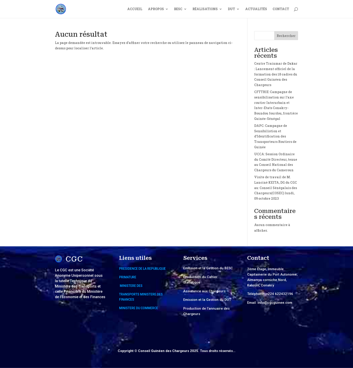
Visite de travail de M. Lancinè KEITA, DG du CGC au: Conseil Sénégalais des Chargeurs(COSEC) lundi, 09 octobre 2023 (275, 188)
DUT (231, 9)
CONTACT (281, 9)
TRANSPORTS (129, 294)
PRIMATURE (127, 277)
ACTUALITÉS (256, 9)
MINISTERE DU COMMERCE (138, 308)
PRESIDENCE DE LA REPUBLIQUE (142, 268)
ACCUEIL (134, 9)
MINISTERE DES (131, 286)
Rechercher (286, 36)
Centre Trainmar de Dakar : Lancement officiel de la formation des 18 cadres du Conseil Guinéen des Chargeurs (275, 74)
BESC (178, 9)
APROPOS (156, 9)
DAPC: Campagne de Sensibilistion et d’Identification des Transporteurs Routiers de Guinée (275, 136)
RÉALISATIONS (205, 9)
